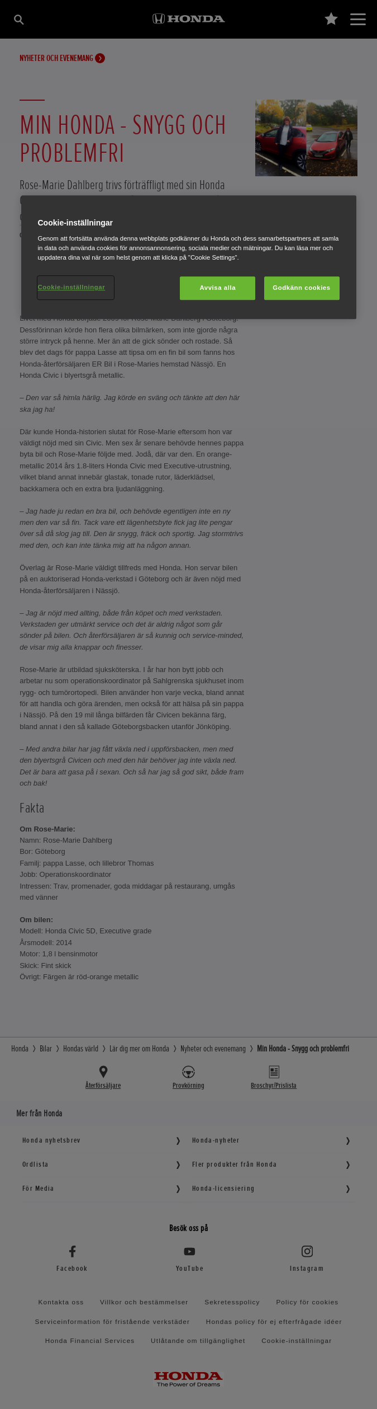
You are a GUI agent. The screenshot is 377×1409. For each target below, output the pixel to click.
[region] (188, 257)
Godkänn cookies (301, 288)
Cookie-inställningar (72, 287)
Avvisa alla (217, 288)
